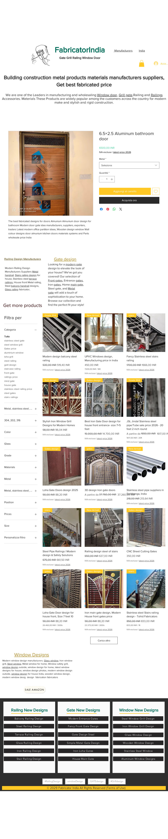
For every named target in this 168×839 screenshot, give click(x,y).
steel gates (10, 392)
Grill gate (125, 95)
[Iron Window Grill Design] (138, 726)
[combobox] (129, 165)
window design (10, 667)
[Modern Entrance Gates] (83, 718)
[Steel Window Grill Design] (138, 718)
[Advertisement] (25, 21)
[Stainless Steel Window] (138, 751)
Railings (157, 95)
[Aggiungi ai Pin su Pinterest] (108, 209)
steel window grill (13, 344)
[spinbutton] (107, 179)
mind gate (9, 380)
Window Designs (31, 654)
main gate (77, 284)
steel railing (10, 360)
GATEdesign (97, 781)
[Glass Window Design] (138, 735)
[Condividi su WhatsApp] (114, 209)
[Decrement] (102, 179)
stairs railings (11, 396)
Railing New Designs (29, 710)
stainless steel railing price (18, 388)
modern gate (74, 264)
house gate (10, 384)
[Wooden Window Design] (138, 743)
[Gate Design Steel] (83, 734)
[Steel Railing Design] (29, 726)
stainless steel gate (14, 340)
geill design (10, 364)
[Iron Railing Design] (29, 751)
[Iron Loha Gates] (83, 751)
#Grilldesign (116, 781)
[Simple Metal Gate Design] (83, 743)
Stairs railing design (25, 275)
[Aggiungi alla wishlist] (155, 191)
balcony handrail (20, 285)
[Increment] (112, 179)
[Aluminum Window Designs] (138, 758)
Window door (107, 95)
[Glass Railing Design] (29, 743)
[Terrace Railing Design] (29, 734)
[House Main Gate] (83, 758)
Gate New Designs (83, 710)
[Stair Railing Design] (29, 758)
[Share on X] (121, 209)
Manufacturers (123, 50)
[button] (141, 63)
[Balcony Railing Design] (29, 718)
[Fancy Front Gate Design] (83, 726)
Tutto (7, 336)
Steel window (14, 663)
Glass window (51, 660)
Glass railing (11, 289)
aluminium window (13, 352)
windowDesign (75, 781)
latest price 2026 (122, 152)
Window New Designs (138, 710)
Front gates (55, 280)
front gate (9, 372)
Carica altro (104, 640)
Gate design (65, 259)
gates (79, 280)
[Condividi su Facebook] (101, 209)
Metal (102, 159)
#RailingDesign (52, 781)
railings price (11, 376)
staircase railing (12, 368)
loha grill (8, 356)
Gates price (10, 348)
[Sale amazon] (34, 689)
